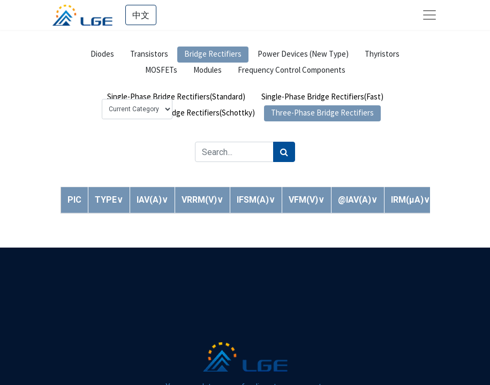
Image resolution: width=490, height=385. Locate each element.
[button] (109, 200)
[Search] (284, 152)
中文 (140, 15)
